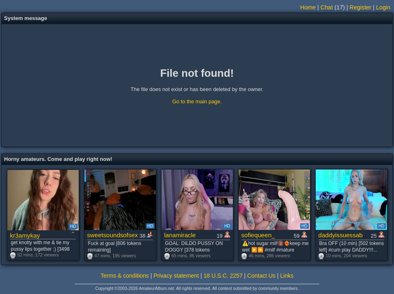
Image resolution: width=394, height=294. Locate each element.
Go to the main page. (196, 101)
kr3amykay (25, 235)
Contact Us (261, 275)
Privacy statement (176, 275)
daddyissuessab (341, 235)
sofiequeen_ (258, 235)
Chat (327, 7)
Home (308, 7)
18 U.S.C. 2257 (223, 275)
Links (287, 275)
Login (383, 7)
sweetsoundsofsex (112, 235)
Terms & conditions (125, 275)
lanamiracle (180, 235)
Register (360, 7)
